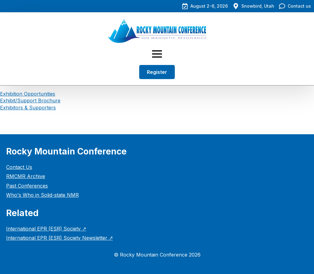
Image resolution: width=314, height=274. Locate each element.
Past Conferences (27, 186)
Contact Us (19, 167)
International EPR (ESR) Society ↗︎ (46, 229)
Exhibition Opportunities (27, 94)
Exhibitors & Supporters (28, 108)
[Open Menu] (157, 54)
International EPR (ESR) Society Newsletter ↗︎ (59, 238)
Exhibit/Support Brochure (30, 100)
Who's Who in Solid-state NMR (42, 195)
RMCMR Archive (25, 176)
